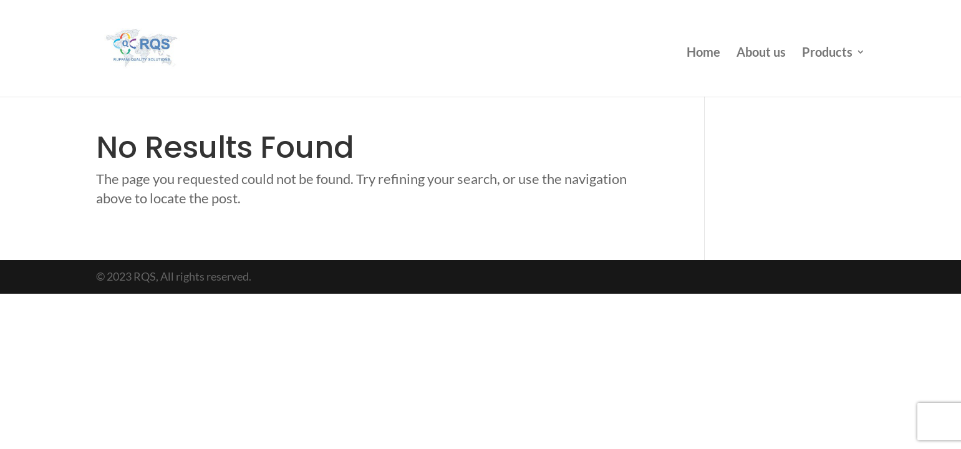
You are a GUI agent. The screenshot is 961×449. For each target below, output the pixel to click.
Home (703, 53)
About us (761, 53)
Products (827, 53)
